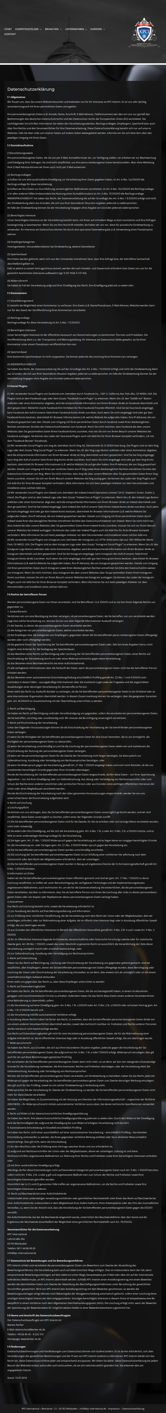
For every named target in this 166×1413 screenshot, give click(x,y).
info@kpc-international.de (93, 1408)
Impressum (114, 1408)
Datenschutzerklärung (133, 1408)
